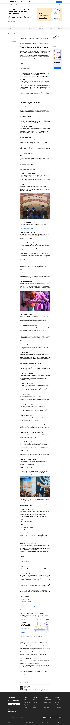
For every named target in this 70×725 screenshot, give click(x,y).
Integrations (35, 699)
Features (35, 697)
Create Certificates (27, 702)
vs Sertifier (25, 710)
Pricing (25, 701)
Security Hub (57, 704)
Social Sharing (35, 707)
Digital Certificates (17, 4)
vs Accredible (26, 708)
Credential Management (37, 705)
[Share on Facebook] (23, 682)
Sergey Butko (13, 21)
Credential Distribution (37, 704)
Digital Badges (26, 704)
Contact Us (57, 701)
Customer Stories (47, 707)
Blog (12, 4)
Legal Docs (57, 702)
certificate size (33, 579)
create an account (45, 670)
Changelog (45, 708)
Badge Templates (47, 704)
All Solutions (26, 705)
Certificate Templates (47, 702)
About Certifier (57, 699)
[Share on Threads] (28, 682)
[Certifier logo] (11, 1)
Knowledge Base (58, 707)
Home (9, 4)
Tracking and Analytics (36, 708)
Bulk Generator (35, 702)
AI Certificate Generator (48, 699)
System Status (57, 705)
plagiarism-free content (28, 228)
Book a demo (59, 1)
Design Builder (35, 701)
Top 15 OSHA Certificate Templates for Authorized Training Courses (57, 44)
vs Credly (25, 707)
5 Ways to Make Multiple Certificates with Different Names (57, 36)
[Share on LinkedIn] (25, 682)
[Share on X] (30, 682)
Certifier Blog (46, 701)
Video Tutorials (46, 705)
